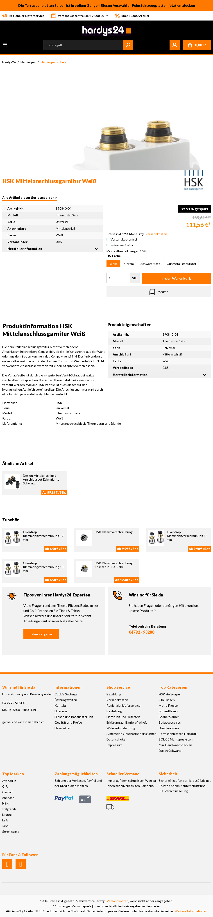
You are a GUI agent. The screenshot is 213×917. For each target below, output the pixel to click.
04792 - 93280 (141, 632)
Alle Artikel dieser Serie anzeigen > (29, 197)
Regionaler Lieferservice (123, 705)
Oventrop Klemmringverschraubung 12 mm (43, 535)
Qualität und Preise (68, 722)
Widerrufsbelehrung (120, 728)
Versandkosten (117, 700)
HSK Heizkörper (170, 694)
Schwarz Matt (150, 264)
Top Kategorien (173, 687)
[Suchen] (128, 45)
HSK (5, 803)
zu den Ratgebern (41, 634)
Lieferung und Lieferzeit (123, 717)
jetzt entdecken (182, 5)
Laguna (7, 814)
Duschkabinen (169, 728)
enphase (8, 798)
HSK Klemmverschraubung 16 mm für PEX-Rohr (114, 565)
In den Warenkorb (176, 278)
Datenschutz (115, 739)
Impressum (114, 745)
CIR (5, 786)
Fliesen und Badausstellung (73, 717)
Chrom (129, 264)
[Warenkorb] (197, 45)
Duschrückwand (170, 750)
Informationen (68, 687)
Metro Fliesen (168, 705)
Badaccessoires (170, 722)
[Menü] (4, 45)
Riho (5, 826)
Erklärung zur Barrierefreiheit (126, 722)
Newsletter (62, 728)
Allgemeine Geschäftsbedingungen (131, 734)
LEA (5, 820)
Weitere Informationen (190, 911)
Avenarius (9, 781)
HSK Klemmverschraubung (114, 532)
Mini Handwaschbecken (175, 745)
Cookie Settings (65, 694)
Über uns (60, 711)
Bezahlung (113, 694)
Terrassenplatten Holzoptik (178, 734)
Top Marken (13, 773)
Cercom (7, 792)
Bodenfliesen (168, 711)
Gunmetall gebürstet (181, 264)
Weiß (113, 264)
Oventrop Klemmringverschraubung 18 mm (43, 567)
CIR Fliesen (167, 700)
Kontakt (60, 705)
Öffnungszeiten (65, 700)
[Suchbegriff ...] (83, 45)
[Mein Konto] (175, 45)
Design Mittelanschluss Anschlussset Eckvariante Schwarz (41, 479)
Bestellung (114, 711)
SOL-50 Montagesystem (176, 739)
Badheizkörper (169, 717)
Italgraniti (9, 809)
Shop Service (118, 687)
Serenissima (10, 831)
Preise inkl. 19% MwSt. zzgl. (136, 234)
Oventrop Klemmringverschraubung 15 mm (187, 535)
